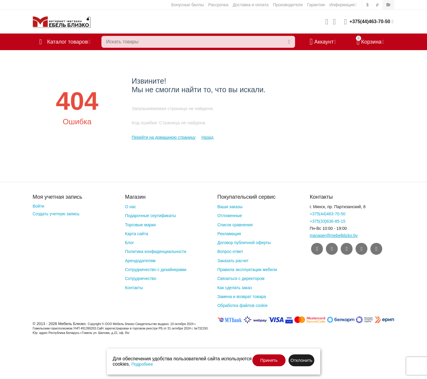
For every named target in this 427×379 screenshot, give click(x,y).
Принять (269, 360)
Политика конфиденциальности (155, 251)
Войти (38, 206)
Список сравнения (235, 224)
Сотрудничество (140, 278)
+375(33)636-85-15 (327, 221)
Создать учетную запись (56, 213)
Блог (129, 242)
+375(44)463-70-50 (370, 21)
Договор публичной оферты (244, 242)
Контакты (134, 287)
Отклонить (301, 360)
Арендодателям (140, 260)
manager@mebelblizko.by (334, 235)
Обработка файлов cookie (242, 305)
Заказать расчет (232, 260)
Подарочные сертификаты (150, 215)
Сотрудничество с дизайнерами (155, 269)
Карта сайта (136, 233)
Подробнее (142, 364)
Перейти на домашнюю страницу (164, 137)
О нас (130, 206)
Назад (207, 137)
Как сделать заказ (234, 287)
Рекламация (229, 233)
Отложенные (229, 215)
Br (388, 4)
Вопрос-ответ (230, 251)
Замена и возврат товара (241, 296)
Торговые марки (140, 224)
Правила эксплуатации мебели (247, 269)
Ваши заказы (230, 206)
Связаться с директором (241, 278)
